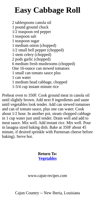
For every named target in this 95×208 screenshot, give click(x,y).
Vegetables (47, 158)
